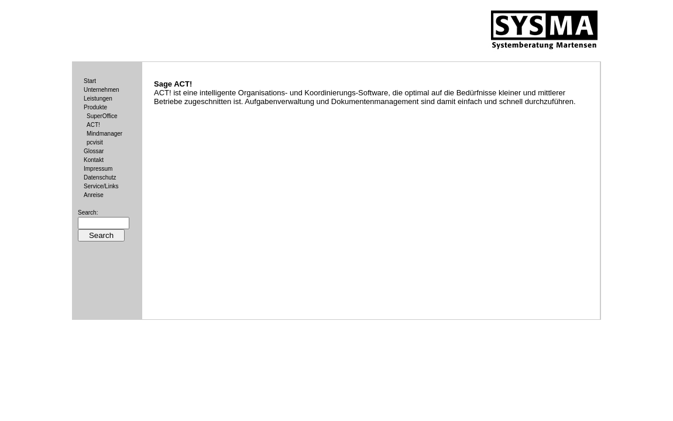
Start (90, 81)
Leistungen (98, 98)
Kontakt (94, 160)
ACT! (93, 125)
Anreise (94, 195)
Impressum (98, 168)
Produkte (95, 107)
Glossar (94, 151)
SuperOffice (102, 116)
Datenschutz (100, 177)
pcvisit (95, 142)
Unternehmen (101, 90)
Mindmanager (104, 133)
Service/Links (101, 186)
